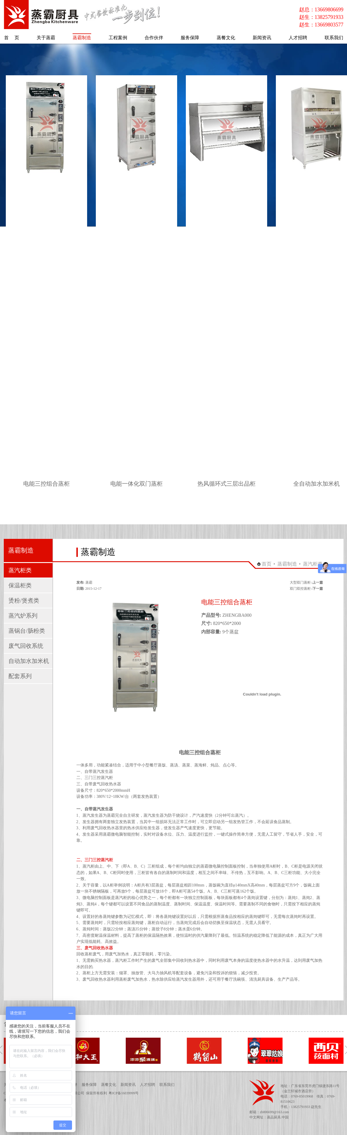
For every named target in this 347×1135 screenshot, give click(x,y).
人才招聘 (147, 1084)
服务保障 (89, 1084)
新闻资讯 (128, 1084)
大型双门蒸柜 (300, 582)
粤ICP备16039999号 (124, 1093)
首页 (267, 564)
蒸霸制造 (287, 564)
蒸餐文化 (108, 1084)
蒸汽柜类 (313, 564)
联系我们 (167, 1084)
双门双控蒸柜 (300, 589)
